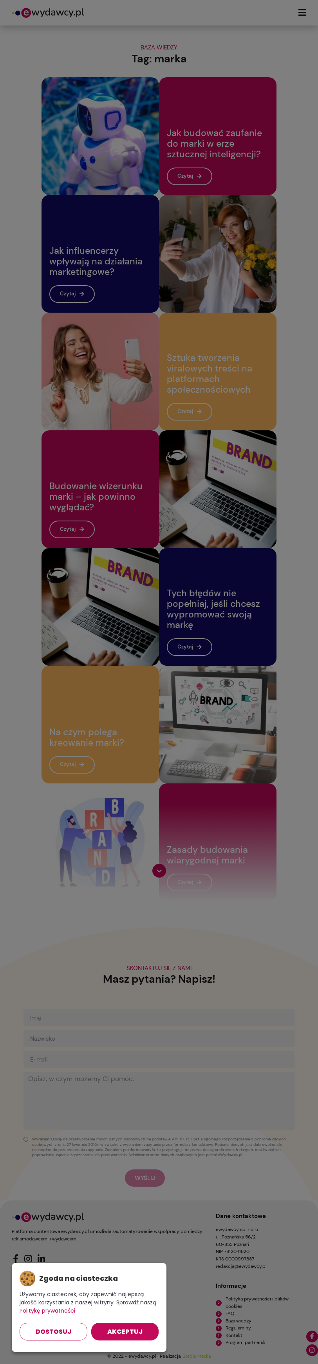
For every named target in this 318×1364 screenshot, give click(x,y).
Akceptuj (125, 1331)
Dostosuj (53, 1331)
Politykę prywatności (47, 1311)
